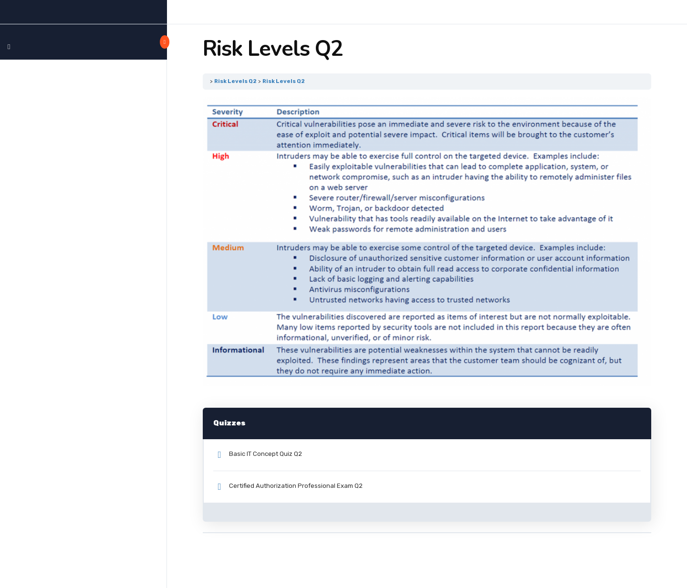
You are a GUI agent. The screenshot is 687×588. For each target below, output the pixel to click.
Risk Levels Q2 (235, 81)
